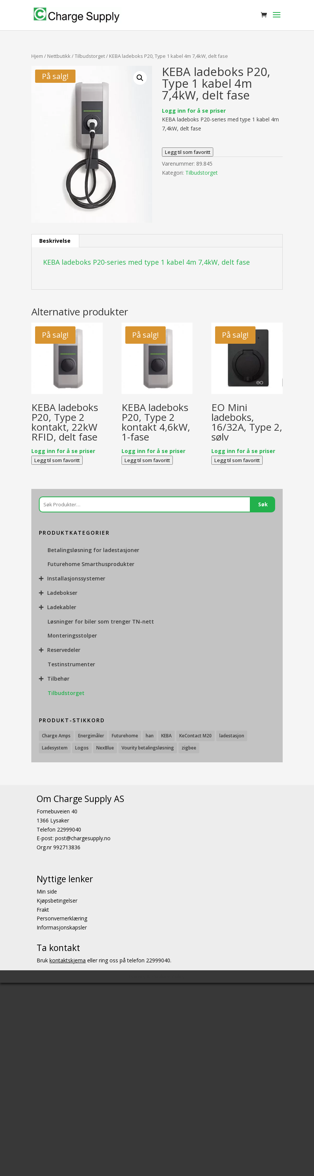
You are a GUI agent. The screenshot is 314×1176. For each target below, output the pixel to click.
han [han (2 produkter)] (150, 735)
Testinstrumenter (71, 664)
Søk (263, 504)
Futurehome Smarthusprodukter (91, 564)
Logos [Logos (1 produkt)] (82, 748)
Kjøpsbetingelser (57, 900)
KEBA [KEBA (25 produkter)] (166, 735)
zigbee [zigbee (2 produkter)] (189, 748)
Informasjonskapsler (62, 927)
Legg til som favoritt (187, 152)
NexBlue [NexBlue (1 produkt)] (105, 748)
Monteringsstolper (72, 635)
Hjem (37, 56)
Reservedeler (63, 649)
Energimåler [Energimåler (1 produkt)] (91, 735)
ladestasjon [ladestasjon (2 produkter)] (231, 735)
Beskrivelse (55, 240)
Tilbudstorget (90, 56)
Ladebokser (62, 592)
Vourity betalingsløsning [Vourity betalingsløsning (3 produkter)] (148, 748)
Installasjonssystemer (76, 578)
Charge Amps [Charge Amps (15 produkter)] (56, 735)
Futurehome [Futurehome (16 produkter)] (125, 735)
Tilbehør (58, 678)
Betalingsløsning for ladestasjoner (93, 550)
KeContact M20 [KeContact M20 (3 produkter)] (195, 735)
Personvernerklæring (62, 918)
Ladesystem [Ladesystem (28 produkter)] (55, 748)
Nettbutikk (59, 56)
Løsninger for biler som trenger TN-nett (101, 621)
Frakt (43, 909)
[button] (140, 78)
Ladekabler (61, 607)
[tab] (55, 240)
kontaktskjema (67, 960)
